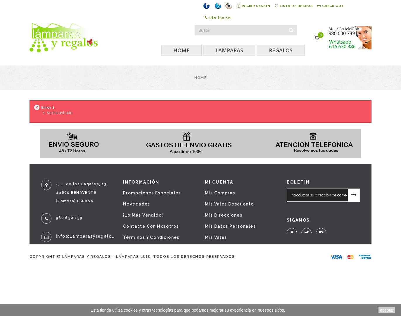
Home (200, 77)
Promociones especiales (152, 193)
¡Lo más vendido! (143, 215)
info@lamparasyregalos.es (85, 236)
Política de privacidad (150, 259)
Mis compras (220, 193)
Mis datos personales (230, 226)
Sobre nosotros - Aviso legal (158, 248)
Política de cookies (146, 270)
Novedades (136, 204)
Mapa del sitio (140, 281)
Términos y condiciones (151, 237)
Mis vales (216, 237)
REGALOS (281, 50)
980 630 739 (218, 17)
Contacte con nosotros (151, 226)
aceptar (387, 310)
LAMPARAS (229, 50)
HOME (181, 50)
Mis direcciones (223, 215)
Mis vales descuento (229, 204)
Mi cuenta (219, 182)
